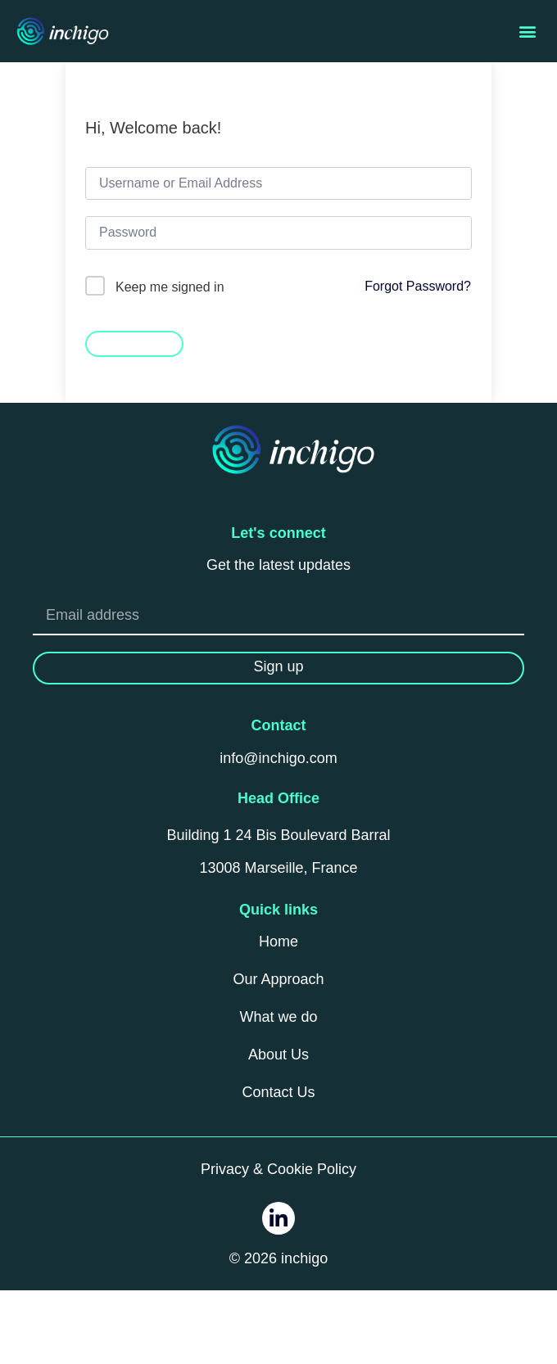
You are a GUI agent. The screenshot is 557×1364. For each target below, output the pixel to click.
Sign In (134, 342)
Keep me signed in (169, 287)
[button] (527, 31)
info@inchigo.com (278, 758)
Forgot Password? (418, 286)
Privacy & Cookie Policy (278, 1169)
